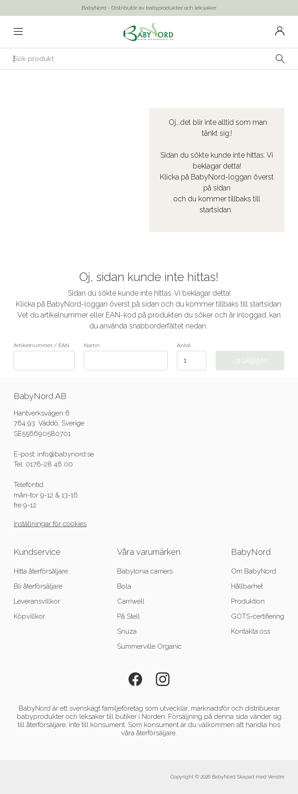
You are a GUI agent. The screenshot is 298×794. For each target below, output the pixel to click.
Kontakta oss (250, 631)
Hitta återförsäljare (41, 571)
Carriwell (130, 601)
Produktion (248, 601)
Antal (183, 345)
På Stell (128, 616)
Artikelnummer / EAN (44, 356)
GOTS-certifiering (257, 616)
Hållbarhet (247, 586)
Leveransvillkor (37, 601)
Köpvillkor (29, 616)
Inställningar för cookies (50, 524)
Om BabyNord (253, 571)
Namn (126, 356)
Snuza (127, 631)
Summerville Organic (149, 646)
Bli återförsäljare (38, 586)
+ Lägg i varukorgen (249, 360)
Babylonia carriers (145, 571)
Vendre (276, 777)
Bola (124, 586)
